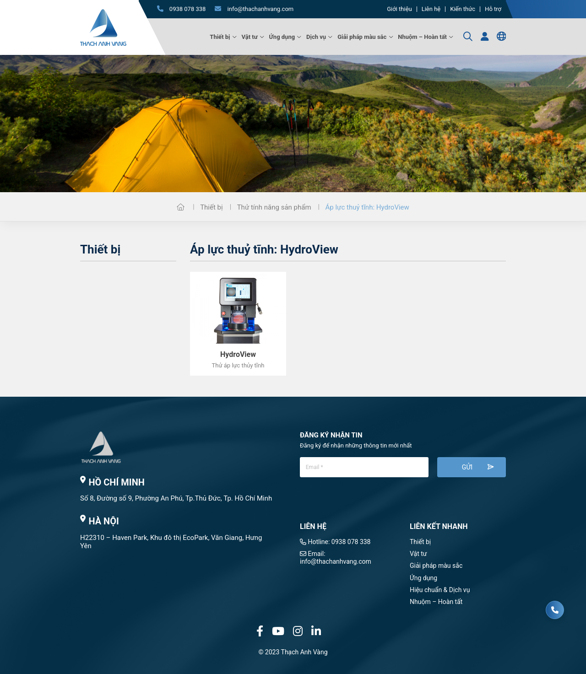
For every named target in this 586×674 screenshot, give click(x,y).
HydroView (238, 354)
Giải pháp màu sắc (361, 36)
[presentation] (369, 504)
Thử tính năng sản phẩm (274, 207)
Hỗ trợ (493, 9)
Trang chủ (180, 206)
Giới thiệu (399, 9)
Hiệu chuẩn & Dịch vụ (440, 589)
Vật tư (250, 36)
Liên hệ (431, 9)
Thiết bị (220, 36)
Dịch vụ (316, 36)
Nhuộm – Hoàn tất (422, 36)
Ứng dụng (282, 36)
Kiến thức (462, 9)
